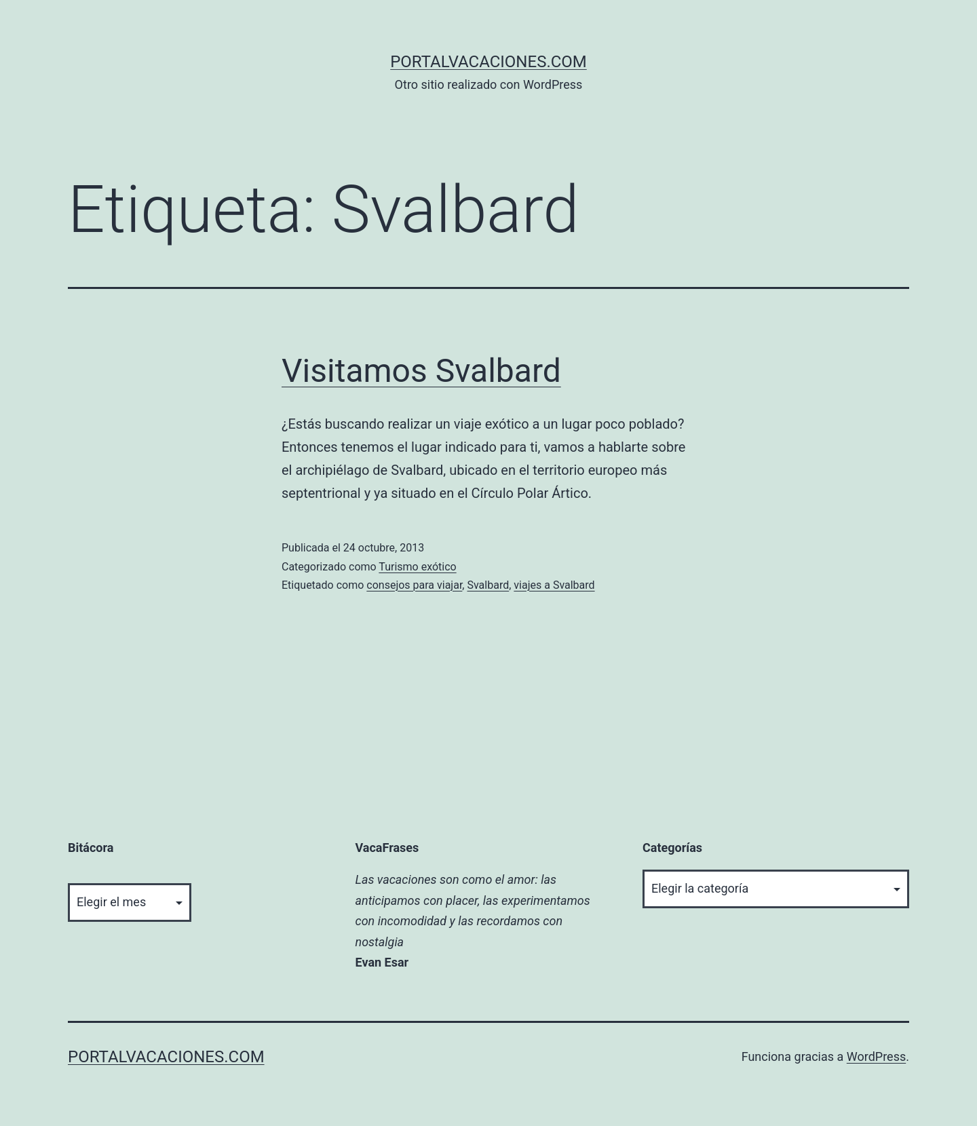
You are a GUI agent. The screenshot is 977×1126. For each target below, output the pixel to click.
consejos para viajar (414, 585)
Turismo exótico (417, 566)
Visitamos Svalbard (421, 370)
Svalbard (488, 585)
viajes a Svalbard (554, 585)
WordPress (876, 1056)
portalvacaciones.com (488, 61)
